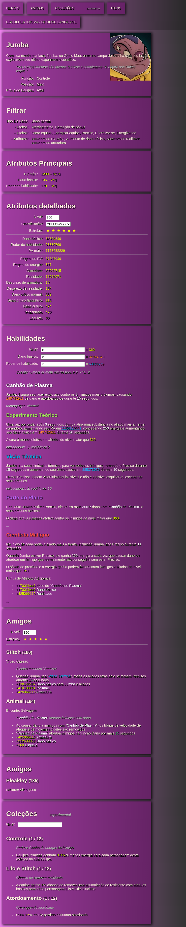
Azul (40, 90)
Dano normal (41, 121)
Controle (43, 78)
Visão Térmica (23, 457)
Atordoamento (42, 127)
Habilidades (25, 338)
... (7, 526)
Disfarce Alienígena (21, 790)
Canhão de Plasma (29, 385)
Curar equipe (41, 133)
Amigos (19, 621)
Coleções (21, 814)
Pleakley (16, 781)
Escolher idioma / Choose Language (41, 22)
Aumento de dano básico (85, 139)
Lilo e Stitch (21, 869)
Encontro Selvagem (21, 711)
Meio (40, 84)
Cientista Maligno (27, 535)
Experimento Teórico (32, 415)
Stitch (13, 652)
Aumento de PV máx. (47, 139)
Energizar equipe (66, 133)
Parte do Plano (24, 498)
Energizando (126, 133)
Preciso (87, 133)
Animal (15, 701)
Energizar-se (105, 133)
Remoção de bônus (70, 127)
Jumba (70, 685)
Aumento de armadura (48, 143)
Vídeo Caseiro (17, 662)
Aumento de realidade (124, 139)
